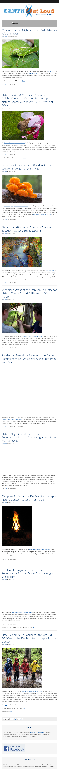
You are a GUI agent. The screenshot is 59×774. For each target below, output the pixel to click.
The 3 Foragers (8, 206)
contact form (29, 765)
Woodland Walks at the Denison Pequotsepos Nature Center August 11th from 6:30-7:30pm (29, 293)
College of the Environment (37, 732)
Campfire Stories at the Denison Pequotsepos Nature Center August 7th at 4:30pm (29, 497)
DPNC (11, 711)
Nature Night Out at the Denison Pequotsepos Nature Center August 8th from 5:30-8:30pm (29, 437)
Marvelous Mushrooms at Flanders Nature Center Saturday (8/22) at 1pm (27, 167)
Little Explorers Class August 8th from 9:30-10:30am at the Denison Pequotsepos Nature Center (29, 638)
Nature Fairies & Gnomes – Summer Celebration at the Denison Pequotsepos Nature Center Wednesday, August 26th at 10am (27, 100)
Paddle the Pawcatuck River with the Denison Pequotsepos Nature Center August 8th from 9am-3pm (29, 359)
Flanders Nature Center (21, 206)
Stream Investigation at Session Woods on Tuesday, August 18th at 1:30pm (27, 228)
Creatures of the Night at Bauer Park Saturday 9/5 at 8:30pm (29, 31)
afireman (5, 36)
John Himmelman (32, 73)
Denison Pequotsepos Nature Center (14, 143)
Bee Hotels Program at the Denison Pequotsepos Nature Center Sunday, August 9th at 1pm (28, 573)
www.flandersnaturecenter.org (42, 214)
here (23, 81)
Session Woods (50, 271)
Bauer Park (51, 71)
